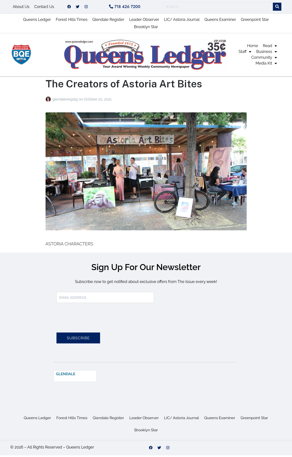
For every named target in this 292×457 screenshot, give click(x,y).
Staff (245, 53)
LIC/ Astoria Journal (182, 21)
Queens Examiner (220, 21)
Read (270, 47)
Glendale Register (108, 21)
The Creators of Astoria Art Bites (124, 85)
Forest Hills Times (71, 21)
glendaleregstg (65, 101)
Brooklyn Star (146, 28)
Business (266, 53)
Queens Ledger (37, 21)
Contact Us (44, 7)
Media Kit (266, 65)
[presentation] (93, 322)
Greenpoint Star (255, 21)
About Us (21, 7)
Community (264, 59)
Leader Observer (144, 21)
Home (252, 47)
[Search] (277, 8)
